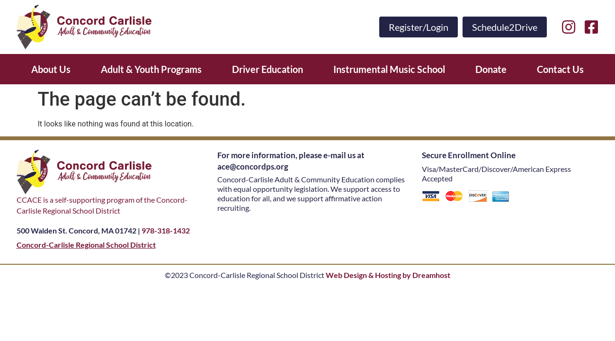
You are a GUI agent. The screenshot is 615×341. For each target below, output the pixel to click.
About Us (51, 69)
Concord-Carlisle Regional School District (86, 244)
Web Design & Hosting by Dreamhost (388, 274)
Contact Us (560, 69)
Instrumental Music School (389, 69)
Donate (491, 69)
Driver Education (267, 69)
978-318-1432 (166, 230)
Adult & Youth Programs (151, 69)
